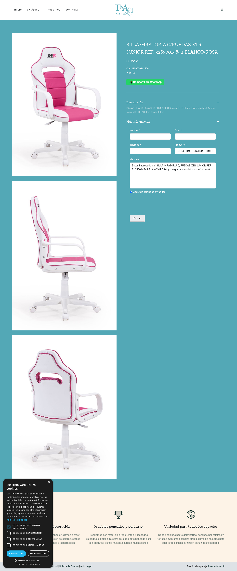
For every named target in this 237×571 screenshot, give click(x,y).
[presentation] (155, 205)
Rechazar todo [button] (38, 553)
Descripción (172, 102)
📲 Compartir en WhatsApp (145, 82)
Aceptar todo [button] (16, 553)
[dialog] (28, 523)
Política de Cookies (69, 566)
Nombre (135, 130)
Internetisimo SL (216, 566)
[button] (28, 560)
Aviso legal (86, 566)
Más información (172, 121)
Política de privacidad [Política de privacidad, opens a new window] (17, 519)
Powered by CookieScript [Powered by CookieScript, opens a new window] (28, 564)
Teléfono (135, 144)
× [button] (49, 482)
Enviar (137, 218)
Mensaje (135, 159)
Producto (181, 144)
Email (178, 130)
